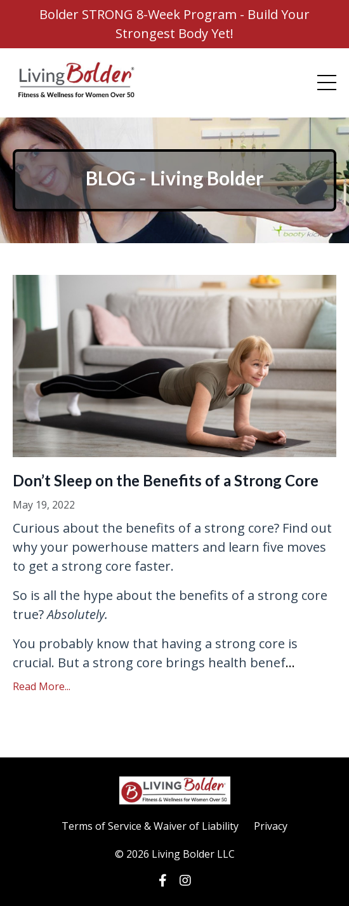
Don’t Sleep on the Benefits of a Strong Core (166, 480)
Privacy (270, 826)
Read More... (41, 686)
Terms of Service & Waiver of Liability (150, 826)
